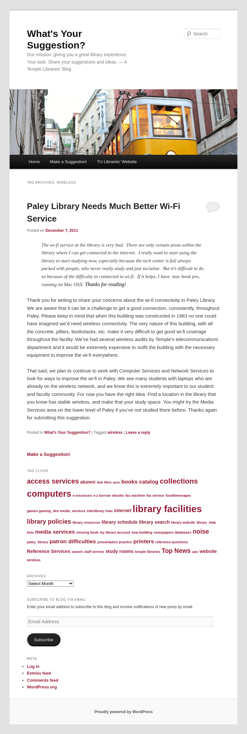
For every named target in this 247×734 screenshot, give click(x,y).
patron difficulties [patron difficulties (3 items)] (73, 541)
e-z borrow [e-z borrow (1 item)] (102, 495)
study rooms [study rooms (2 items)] (119, 551)
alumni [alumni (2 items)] (87, 482)
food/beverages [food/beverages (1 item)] (178, 495)
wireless (115, 432)
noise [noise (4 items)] (201, 531)
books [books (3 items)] (129, 481)
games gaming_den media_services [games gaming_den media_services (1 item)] (56, 511)
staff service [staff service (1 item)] (94, 552)
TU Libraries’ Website (117, 161)
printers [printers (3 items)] (143, 541)
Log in (33, 666)
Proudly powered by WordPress (123, 712)
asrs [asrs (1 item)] (116, 482)
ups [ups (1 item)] (195, 552)
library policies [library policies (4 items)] (49, 521)
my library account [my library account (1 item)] (115, 532)
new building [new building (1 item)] (142, 532)
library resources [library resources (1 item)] (86, 522)
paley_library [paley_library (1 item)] (37, 542)
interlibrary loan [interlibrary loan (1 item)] (100, 511)
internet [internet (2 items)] (123, 510)
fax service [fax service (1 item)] (155, 495)
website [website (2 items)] (208, 551)
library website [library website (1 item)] (183, 522)
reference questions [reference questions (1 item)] (171, 542)
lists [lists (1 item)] (30, 532)
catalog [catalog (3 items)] (148, 481)
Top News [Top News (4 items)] (176, 550)
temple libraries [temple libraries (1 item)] (147, 552)
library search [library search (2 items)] (154, 522)
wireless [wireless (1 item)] (34, 560)
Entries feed (39, 673)
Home (34, 161)
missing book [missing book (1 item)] (87, 532)
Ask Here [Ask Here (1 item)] (104, 482)
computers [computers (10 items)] (49, 494)
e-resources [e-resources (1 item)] (82, 495)
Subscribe (43, 639)
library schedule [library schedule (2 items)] (120, 522)
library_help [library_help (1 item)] (206, 522)
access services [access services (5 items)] (53, 481)
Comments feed (43, 680)
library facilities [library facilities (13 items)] (167, 508)
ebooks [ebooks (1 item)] (118, 495)
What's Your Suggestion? (67, 432)
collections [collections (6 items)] (179, 481)
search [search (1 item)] (77, 552)
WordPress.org (42, 687)
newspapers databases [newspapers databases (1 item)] (172, 532)
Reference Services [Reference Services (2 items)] (48, 551)
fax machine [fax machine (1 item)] (135, 495)
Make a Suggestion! (68, 161)
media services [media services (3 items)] (55, 532)
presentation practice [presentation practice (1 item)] (114, 542)
